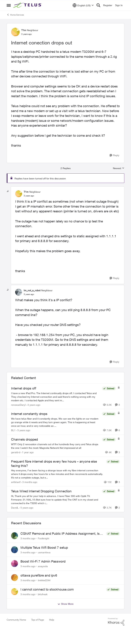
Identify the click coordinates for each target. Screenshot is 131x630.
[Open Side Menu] (8, 5)
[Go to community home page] (28, 5)
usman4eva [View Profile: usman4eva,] (44, 552)
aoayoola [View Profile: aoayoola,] (43, 566)
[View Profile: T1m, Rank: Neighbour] (15, 32)
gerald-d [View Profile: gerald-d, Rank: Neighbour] (15, 452)
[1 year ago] (27, 452)
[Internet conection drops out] (29, 195)
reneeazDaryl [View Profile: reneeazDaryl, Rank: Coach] (18, 404)
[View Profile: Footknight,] (14, 535)
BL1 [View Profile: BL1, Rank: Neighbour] (13, 430)
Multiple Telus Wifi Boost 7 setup (44, 547)
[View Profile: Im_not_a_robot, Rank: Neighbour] (18, 292)
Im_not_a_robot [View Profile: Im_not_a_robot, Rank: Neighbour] (32, 290)
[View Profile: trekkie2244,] (14, 577)
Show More (65, 603)
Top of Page (37, 619)
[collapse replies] (8, 191)
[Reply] (114, 155)
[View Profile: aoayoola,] (14, 563)
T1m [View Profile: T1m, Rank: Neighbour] (23, 30)
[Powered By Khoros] (116, 622)
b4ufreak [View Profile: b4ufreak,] (42, 594)
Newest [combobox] (118, 168)
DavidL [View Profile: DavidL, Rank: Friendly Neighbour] (15, 507)
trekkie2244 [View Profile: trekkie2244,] (44, 580)
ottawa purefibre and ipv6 (38, 575)
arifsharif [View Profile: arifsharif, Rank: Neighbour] (15, 482)
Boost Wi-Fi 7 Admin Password (43, 561)
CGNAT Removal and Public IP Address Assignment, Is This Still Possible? (60, 534)
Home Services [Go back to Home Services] (15, 14)
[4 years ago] (33, 404)
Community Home (16, 619)
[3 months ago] (29, 482)
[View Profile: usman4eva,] (14, 549)
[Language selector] (83, 5)
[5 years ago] (23, 430)
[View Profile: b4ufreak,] (14, 591)
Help (51, 619)
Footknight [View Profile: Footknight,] (43, 538)
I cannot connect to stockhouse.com (47, 589)
